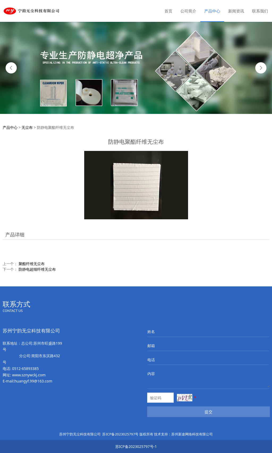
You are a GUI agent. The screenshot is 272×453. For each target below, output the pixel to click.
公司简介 (188, 11)
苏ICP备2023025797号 (120, 434)
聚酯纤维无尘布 (32, 263)
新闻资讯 (236, 11)
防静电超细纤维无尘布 (37, 269)
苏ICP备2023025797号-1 (136, 446)
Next (261, 68)
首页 (168, 11)
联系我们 (260, 11)
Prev (11, 68)
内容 (151, 373)
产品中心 (212, 11)
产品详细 (14, 234)
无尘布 (27, 127)
